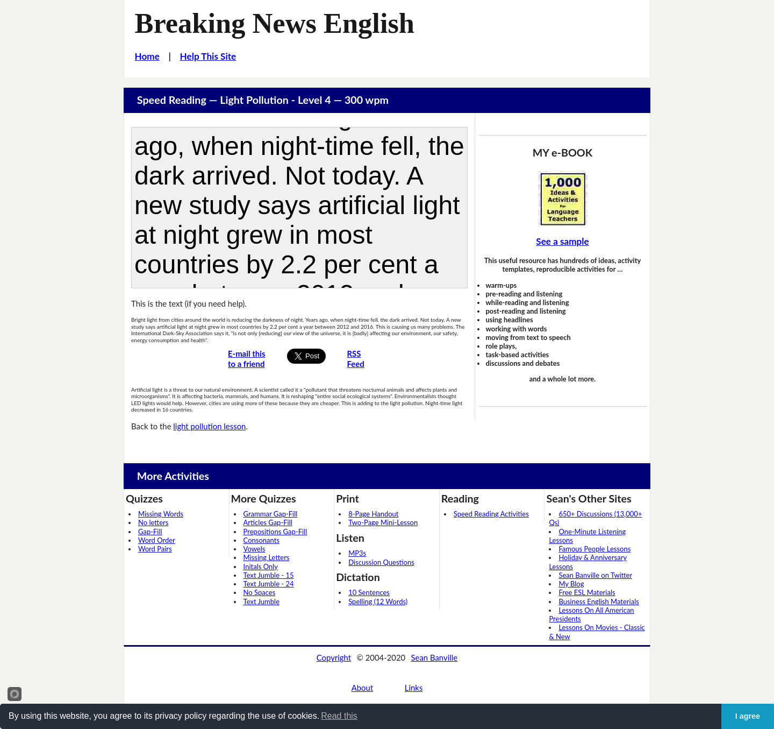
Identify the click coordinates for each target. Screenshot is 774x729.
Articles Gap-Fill (267, 522)
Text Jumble (261, 601)
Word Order (156, 540)
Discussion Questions (381, 562)
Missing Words (160, 513)
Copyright (334, 657)
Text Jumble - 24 (268, 583)
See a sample (562, 241)
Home (147, 56)
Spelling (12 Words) (377, 601)
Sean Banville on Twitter (595, 575)
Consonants (261, 540)
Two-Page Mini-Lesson (383, 522)
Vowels (254, 548)
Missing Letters (266, 557)
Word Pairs (155, 548)
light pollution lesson (209, 426)
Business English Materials (598, 601)
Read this (339, 715)
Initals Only (260, 566)
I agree (747, 716)
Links (414, 687)
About (362, 687)
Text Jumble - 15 (268, 575)
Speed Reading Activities (491, 513)
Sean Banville (434, 657)
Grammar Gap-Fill (270, 513)
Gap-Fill (150, 531)
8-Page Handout (373, 513)
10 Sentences (369, 592)
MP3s (357, 553)
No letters (153, 522)
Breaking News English (274, 23)
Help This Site (208, 56)
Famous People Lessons (594, 548)
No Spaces (259, 592)
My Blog (571, 583)
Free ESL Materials (586, 592)
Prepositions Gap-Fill (275, 531)
